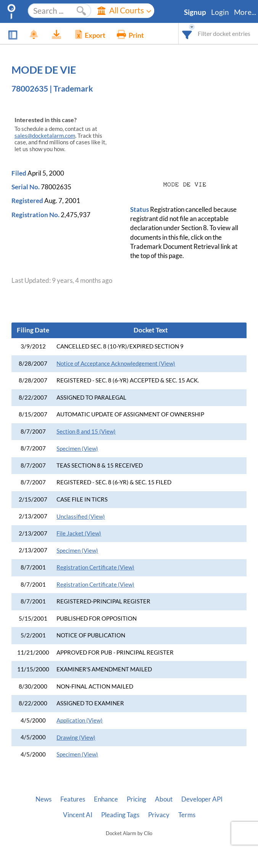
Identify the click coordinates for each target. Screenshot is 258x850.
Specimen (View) (77, 448)
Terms (186, 815)
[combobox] (187, 33)
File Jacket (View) (78, 533)
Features (72, 799)
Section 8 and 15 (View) (86, 431)
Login (220, 12)
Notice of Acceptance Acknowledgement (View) (115, 363)
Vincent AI (77, 815)
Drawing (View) (75, 737)
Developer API (202, 799)
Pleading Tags (120, 815)
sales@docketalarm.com (45, 135)
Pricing (136, 799)
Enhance (106, 799)
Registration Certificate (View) (95, 567)
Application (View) (79, 720)
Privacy (158, 815)
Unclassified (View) (80, 516)
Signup (195, 12)
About (164, 799)
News (43, 799)
